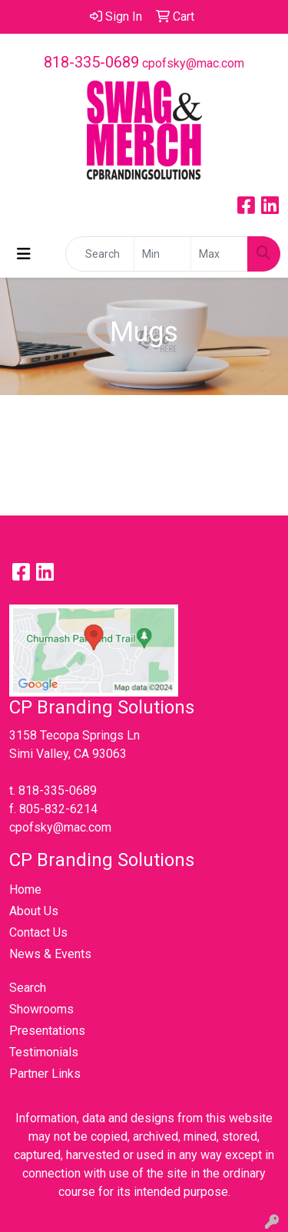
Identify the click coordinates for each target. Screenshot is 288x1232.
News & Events (50, 954)
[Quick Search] (99, 254)
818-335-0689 (91, 62)
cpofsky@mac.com (193, 63)
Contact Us (38, 932)
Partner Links (45, 1073)
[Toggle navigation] (24, 254)
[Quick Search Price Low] (162, 254)
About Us (33, 911)
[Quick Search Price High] (219, 254)
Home (25, 889)
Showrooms (41, 1009)
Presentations (47, 1030)
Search (27, 987)
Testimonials (43, 1052)
